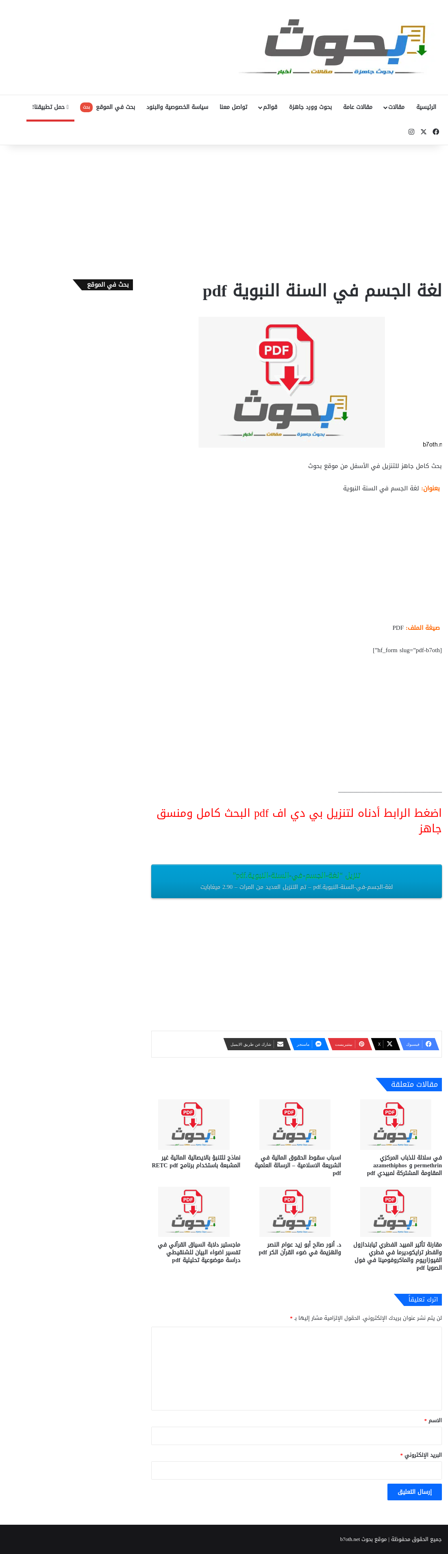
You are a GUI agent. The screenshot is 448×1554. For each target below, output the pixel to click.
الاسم (433, 1420)
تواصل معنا (233, 107)
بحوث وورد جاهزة (310, 107)
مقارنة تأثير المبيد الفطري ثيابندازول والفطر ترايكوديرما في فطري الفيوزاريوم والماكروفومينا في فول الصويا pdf (397, 1256)
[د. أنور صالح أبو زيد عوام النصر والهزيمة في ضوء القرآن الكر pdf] (296, 1212)
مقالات (396, 107)
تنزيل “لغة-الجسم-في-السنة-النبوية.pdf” (296, 880)
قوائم (270, 107)
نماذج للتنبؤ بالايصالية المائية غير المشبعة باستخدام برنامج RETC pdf (196, 1161)
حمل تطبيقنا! (50, 107)
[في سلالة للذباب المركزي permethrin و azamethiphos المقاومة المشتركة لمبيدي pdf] (397, 1124)
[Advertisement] (224, 210)
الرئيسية (426, 107)
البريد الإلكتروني (421, 1455)
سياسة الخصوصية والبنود (177, 107)
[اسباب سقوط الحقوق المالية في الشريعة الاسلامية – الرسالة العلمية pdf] (296, 1124)
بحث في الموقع (107, 107)
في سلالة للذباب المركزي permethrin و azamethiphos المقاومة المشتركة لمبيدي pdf (404, 1165)
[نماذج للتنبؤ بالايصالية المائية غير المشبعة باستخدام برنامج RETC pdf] (195, 1124)
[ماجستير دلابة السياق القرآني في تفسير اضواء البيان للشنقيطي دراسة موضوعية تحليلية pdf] (195, 1212)
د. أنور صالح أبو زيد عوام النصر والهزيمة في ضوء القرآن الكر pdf (300, 1248)
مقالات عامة (357, 107)
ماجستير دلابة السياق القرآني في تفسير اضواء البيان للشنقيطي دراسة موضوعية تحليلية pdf (199, 1252)
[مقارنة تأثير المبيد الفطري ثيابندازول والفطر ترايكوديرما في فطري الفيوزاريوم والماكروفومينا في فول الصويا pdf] (397, 1212)
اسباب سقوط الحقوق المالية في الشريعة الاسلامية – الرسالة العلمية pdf (297, 1165)
